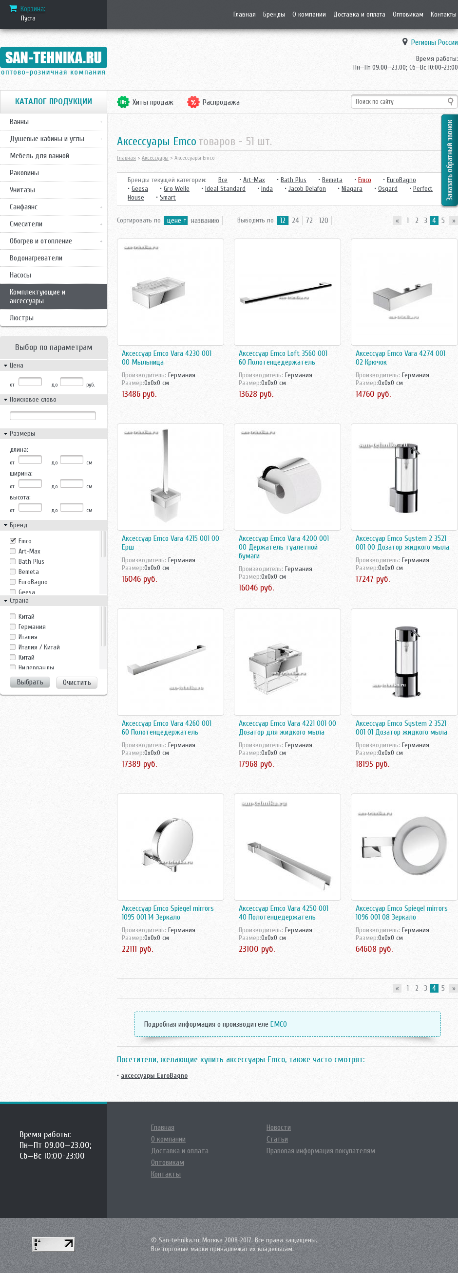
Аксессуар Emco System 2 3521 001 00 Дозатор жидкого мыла (402, 543)
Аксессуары (155, 157)
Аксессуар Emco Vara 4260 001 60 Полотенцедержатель (166, 728)
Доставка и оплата (359, 14)
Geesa (27, 592)
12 (283, 220)
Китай (27, 657)
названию (205, 220)
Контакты (444, 14)
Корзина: (32, 8)
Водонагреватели (36, 258)
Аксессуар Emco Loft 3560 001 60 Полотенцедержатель (283, 358)
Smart (168, 197)
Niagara (352, 188)
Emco (25, 541)
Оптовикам (408, 14)
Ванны (19, 121)
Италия (28, 637)
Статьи (277, 1139)
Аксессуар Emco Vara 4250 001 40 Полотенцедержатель (283, 913)
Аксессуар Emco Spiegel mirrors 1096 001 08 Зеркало (402, 913)
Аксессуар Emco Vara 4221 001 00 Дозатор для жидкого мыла (287, 728)
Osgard (388, 188)
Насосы (20, 275)
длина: (19, 449)
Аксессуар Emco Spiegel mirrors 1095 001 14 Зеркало (168, 913)
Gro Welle (177, 188)
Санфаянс (24, 207)
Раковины (24, 172)
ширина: (21, 473)
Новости (279, 1127)
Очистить (77, 682)
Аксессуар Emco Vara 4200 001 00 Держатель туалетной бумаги (284, 547)
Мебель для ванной (39, 155)
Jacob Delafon (307, 188)
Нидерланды (36, 668)
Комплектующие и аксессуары (37, 296)
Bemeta (29, 572)
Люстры (22, 318)
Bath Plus (31, 561)
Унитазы (22, 189)
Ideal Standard (225, 188)
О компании (309, 14)
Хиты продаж (153, 102)
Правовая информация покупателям (321, 1150)
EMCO (278, 1024)
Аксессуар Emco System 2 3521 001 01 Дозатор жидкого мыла (401, 728)
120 (323, 220)
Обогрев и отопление (41, 241)
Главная (244, 14)
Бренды (274, 14)
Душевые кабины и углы (47, 138)
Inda (267, 188)
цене (174, 220)
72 (309, 220)
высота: (20, 497)
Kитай (27, 616)
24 (295, 220)
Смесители (26, 224)
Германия (32, 627)
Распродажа (221, 102)
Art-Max (29, 551)
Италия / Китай (39, 647)
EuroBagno (33, 582)
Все (223, 180)
